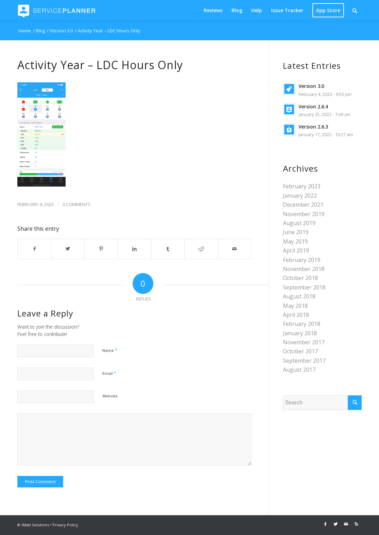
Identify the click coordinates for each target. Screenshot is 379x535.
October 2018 (300, 278)
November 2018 (304, 269)
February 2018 (301, 324)
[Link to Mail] (346, 524)
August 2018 (299, 296)
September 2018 (304, 287)
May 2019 (295, 241)
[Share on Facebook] (34, 248)
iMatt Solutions (35, 524)
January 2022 (300, 195)
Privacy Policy (65, 524)
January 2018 (300, 333)
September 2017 (304, 360)
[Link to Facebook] (325, 524)
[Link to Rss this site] (356, 524)
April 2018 (296, 315)
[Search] (355, 10)
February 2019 (301, 260)
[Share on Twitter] (67, 248)
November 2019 (304, 214)
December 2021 (303, 204)
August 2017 (299, 369)
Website (110, 395)
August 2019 (299, 223)
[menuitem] (213, 10)
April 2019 (296, 250)
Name (109, 350)
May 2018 (295, 306)
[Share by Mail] (234, 248)
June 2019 (296, 232)
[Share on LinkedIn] (134, 248)
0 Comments (76, 204)
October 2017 (300, 351)
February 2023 (301, 186)
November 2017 (304, 342)
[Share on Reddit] (201, 248)
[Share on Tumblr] (167, 248)
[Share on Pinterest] (101, 248)
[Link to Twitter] (335, 524)
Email (109, 373)
